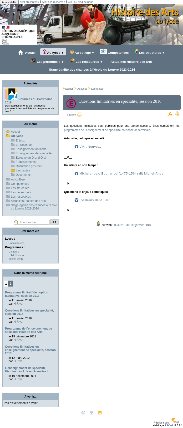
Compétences (114, 51)
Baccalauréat (16, 243)
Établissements (26, 162)
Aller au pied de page (80, 1)
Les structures (150, 51)
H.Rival (18, 303)
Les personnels (47, 60)
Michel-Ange (16, 258)
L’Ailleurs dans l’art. (95, 200)
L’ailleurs (14, 251)
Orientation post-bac (29, 166)
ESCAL (169, 425)
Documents (23, 174)
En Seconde (24, 144)
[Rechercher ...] (32, 222)
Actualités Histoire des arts (130, 61)
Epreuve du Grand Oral (31, 157)
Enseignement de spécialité (34, 153)
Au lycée (53, 51)
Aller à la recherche (53, 1)
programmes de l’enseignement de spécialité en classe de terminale (107, 130)
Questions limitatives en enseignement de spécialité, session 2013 (30, 350)
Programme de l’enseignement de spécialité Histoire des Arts (28, 330)
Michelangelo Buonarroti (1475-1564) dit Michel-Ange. (122, 173)
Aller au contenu (29, 1)
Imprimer (74, 114)
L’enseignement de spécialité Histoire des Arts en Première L (27, 369)
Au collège (82, 51)
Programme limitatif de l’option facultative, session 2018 (26, 294)
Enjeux (20, 140)
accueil (68, 88)
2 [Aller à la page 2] (10, 283)
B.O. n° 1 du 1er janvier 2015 (132, 225)
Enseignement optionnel (31, 149)
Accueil (27, 52)
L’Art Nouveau (90, 146)
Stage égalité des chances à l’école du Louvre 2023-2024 (91, 69)
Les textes (97, 88)
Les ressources (86, 60)
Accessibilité (9, 2)
